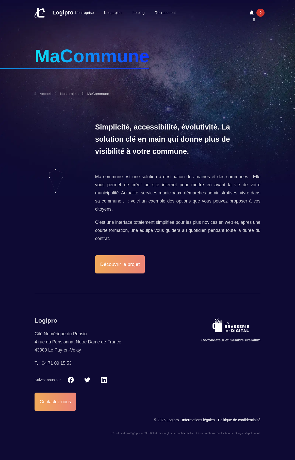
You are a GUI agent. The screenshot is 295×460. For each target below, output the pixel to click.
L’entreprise (84, 13)
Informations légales (198, 420)
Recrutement (165, 13)
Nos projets (113, 13)
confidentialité (185, 433)
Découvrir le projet (120, 264)
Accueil (45, 94)
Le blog (138, 13)
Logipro (62, 12)
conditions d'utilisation (216, 433)
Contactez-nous (55, 401)
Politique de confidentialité (239, 420)
